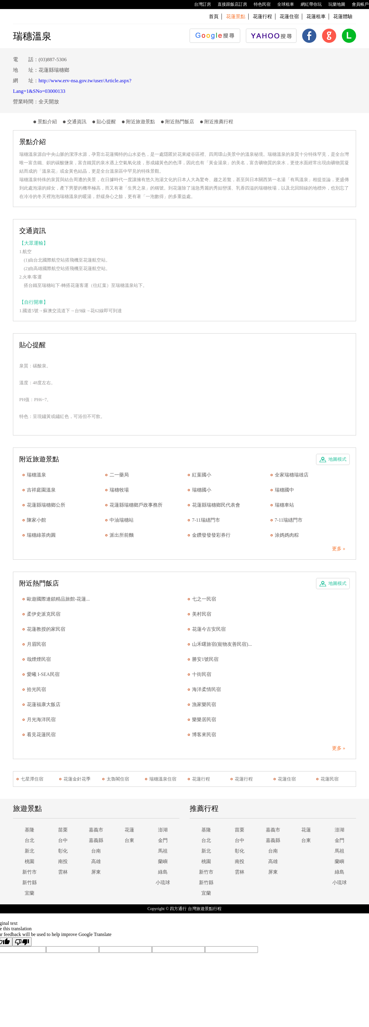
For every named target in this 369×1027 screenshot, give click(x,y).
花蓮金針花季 (77, 779)
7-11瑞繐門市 (206, 520)
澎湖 (163, 829)
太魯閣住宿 (118, 779)
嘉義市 (96, 829)
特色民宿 (259, 4)
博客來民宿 (204, 734)
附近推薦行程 (218, 121)
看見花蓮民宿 (41, 734)
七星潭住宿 (32, 779)
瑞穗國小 (201, 489)
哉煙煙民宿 (39, 659)
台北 (29, 840)
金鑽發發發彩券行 (211, 535)
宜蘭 (29, 893)
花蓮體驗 (342, 16)
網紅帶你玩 (308, 4)
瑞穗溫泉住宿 (162, 779)
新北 (29, 850)
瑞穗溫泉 (36, 474)
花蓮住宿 (289, 16)
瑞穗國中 (284, 489)
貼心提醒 (106, 121)
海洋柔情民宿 (206, 689)
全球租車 (282, 4)
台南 (96, 850)
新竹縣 (29, 882)
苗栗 (63, 829)
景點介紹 (47, 121)
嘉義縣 (96, 840)
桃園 (29, 861)
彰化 (63, 850)
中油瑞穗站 (122, 520)
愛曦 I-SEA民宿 (43, 674)
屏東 (96, 872)
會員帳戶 (357, 4)
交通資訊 (76, 121)
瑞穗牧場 (119, 489)
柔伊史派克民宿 (43, 614)
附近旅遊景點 (140, 121)
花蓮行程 (262, 16)
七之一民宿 (204, 598)
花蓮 (129, 829)
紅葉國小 (201, 474)
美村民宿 (201, 614)
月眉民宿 (36, 644)
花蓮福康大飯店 (43, 704)
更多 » (338, 548)
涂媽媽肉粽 (287, 535)
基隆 (29, 829)
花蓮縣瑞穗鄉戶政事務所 (136, 504)
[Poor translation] (22, 941)
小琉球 (163, 882)
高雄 (96, 861)
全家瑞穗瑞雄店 (292, 474)
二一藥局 (119, 474)
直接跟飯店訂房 (229, 4)
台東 (129, 840)
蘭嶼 (163, 861)
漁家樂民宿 (204, 704)
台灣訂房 (199, 4)
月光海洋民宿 (41, 719)
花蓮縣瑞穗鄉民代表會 (216, 504)
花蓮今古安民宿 (209, 629)
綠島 (163, 872)
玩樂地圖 (333, 4)
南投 (63, 861)
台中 (63, 840)
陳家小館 (36, 520)
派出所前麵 (122, 535)
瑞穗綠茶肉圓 (41, 535)
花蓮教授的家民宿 (46, 629)
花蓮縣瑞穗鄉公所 (46, 504)
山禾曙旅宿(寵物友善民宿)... (222, 644)
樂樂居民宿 (204, 719)
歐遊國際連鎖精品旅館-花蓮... (58, 598)
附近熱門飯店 (179, 121)
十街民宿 (201, 674)
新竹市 (29, 872)
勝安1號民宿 (205, 659)
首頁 (214, 16)
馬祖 (163, 850)
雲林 (63, 872)
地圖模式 (337, 459)
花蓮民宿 (330, 779)
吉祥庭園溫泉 (41, 489)
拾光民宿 (36, 689)
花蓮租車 (316, 16)
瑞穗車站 (284, 504)
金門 (163, 840)
